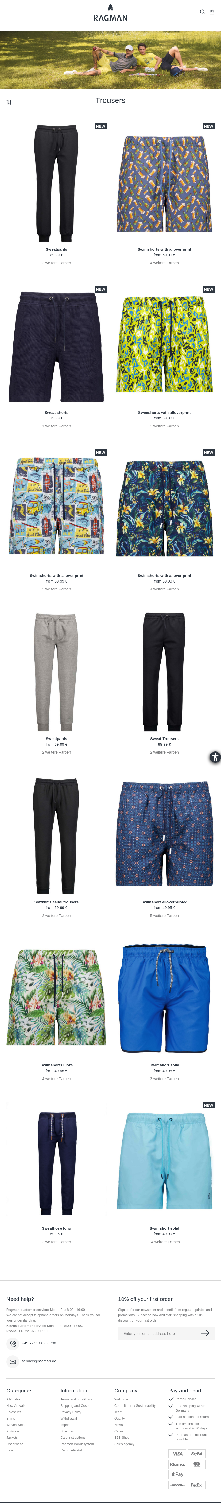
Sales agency (124, 1444)
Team (118, 1412)
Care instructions (73, 1437)
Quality (119, 1418)
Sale (9, 1450)
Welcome (121, 1399)
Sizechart (67, 1431)
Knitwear (12, 1431)
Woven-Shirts (16, 1425)
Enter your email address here (149, 1333)
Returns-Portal (71, 1450)
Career (119, 1431)
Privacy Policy (71, 1412)
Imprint (66, 1425)
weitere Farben (56, 263)
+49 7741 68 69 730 (39, 1343)
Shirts (10, 1418)
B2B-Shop (121, 1437)
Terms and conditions (76, 1399)
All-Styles (13, 1399)
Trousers (110, 100)
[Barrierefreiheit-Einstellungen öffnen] (215, 757)
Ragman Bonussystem (77, 1444)
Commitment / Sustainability (135, 1406)
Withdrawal (69, 1418)
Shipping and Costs (75, 1406)
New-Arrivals (15, 1406)
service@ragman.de (39, 1361)
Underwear (14, 1444)
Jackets (12, 1437)
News (118, 1425)
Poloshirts (13, 1412)
